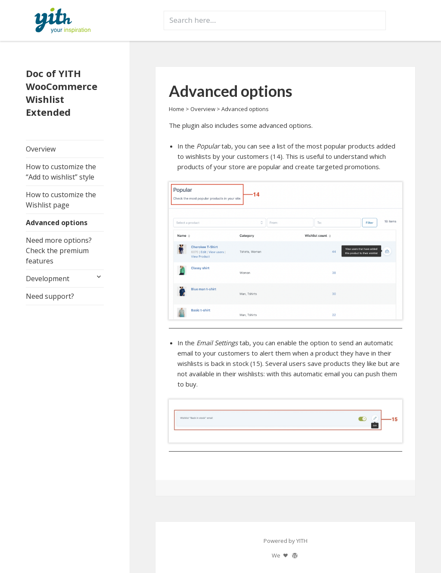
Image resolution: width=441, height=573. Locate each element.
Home (176, 109)
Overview (41, 149)
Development (47, 278)
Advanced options (56, 222)
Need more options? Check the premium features (59, 250)
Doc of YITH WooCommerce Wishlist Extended (61, 92)
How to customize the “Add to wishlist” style (61, 172)
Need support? (50, 296)
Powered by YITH (285, 541)
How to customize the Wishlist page (61, 200)
